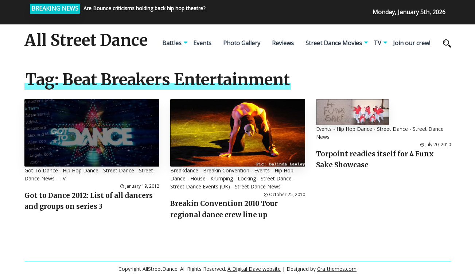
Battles (172, 43)
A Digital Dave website (254, 268)
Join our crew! (411, 43)
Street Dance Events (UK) (200, 186)
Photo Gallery (241, 43)
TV (377, 43)
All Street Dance (86, 40)
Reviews (283, 43)
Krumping (221, 178)
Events (202, 43)
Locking (247, 178)
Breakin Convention (226, 170)
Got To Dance (41, 170)
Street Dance (118, 170)
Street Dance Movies (333, 43)
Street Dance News (258, 186)
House (198, 178)
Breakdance (184, 170)
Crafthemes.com (337, 268)
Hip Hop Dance (80, 170)
